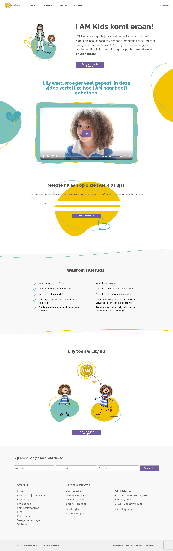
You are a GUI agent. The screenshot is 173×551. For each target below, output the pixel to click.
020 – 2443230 (77, 513)
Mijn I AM (165, 5)
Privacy (139, 545)
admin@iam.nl (125, 509)
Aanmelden (149, 468)
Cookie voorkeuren (52, 545)
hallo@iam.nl (76, 509)
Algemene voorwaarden (123, 545)
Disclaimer (149, 545)
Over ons (63, 5)
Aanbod (33, 5)
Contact (78, 5)
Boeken (48, 5)
